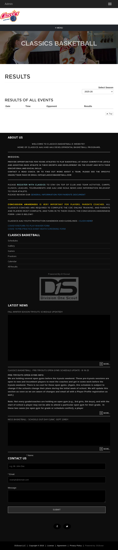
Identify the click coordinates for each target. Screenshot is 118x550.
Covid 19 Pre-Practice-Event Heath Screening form (37, 228)
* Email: (11, 474)
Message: (12, 488)
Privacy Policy (76, 546)
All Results (13, 266)
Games (11, 251)
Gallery (11, 245)
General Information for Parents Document (58, 194)
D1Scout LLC (20, 546)
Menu (59, 28)
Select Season (97, 90)
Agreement (62, 546)
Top (109, 114)
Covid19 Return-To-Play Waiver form (29, 225)
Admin (9, 4)
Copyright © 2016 (36, 546)
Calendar (12, 261)
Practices (12, 256)
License (50, 546)
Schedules (13, 240)
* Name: (30, 455)
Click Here (85, 221)
